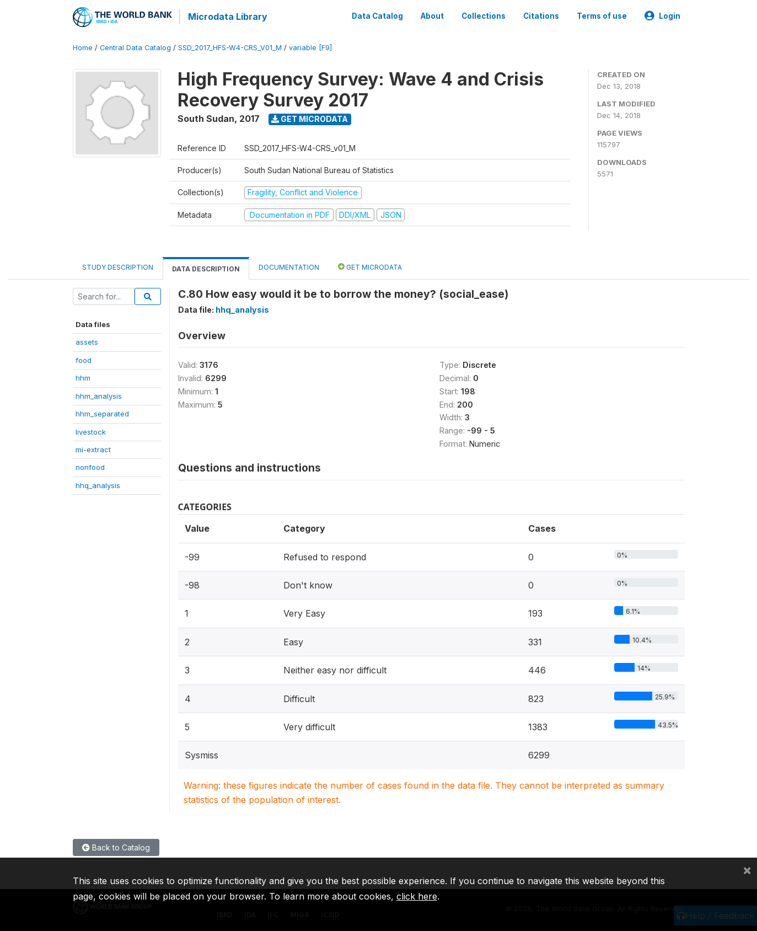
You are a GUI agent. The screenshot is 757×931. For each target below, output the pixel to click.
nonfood (90, 466)
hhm (83, 376)
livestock (91, 430)
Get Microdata (309, 117)
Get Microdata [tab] (370, 265)
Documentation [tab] (289, 266)
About (432, 15)
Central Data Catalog (135, 46)
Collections (483, 15)
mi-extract (93, 448)
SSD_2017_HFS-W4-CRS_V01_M (230, 46)
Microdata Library (227, 16)
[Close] (747, 869)
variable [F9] (310, 46)
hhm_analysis (99, 394)
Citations (541, 15)
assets (87, 341)
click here (416, 896)
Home (83, 46)
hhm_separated (102, 412)
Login (662, 15)
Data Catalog (377, 15)
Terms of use (602, 15)
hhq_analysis (98, 484)
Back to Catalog (116, 847)
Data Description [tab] (206, 268)
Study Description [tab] (117, 266)
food (84, 359)
